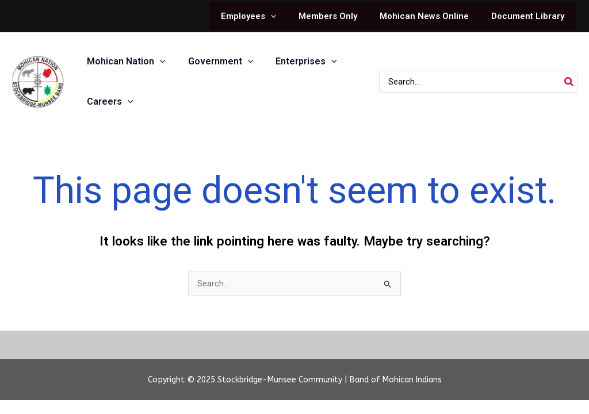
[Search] (569, 81)
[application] (289, 16)
